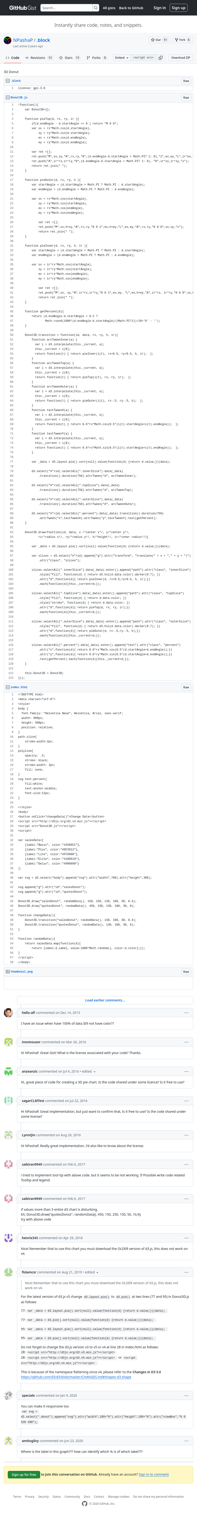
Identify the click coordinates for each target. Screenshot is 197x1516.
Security (43, 1497)
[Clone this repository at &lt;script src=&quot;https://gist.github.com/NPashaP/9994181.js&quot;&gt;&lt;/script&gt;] (143, 57)
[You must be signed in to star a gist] (160, 40)
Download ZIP (180, 58)
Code (13, 57)
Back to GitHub (131, 8)
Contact (99, 1497)
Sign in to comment (154, 1474)
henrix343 (30, 1238)
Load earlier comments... (105, 1000)
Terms (17, 1497)
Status (56, 1497)
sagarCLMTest (33, 1100)
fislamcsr (29, 1272)
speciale (28, 1395)
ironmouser (31, 1042)
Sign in (160, 7)
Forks (97, 57)
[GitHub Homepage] (84, 1504)
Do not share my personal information (158, 1497)
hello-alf (28, 1012)
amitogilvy (30, 1440)
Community (72, 1497)
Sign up (178, 7)
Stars (70, 57)
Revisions (39, 57)
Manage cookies (118, 1497)
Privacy (29, 1497)
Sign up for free (24, 1474)
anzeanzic (30, 1071)
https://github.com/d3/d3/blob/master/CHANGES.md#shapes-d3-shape (76, 1377)
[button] (161, 57)
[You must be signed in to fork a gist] (183, 40)
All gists (109, 8)
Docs (87, 1497)
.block (43, 40)
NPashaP (23, 40)
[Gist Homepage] (23, 8)
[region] (98, 88)
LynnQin (28, 1135)
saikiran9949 (32, 1164)
